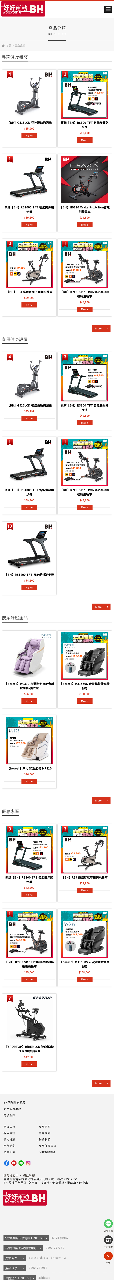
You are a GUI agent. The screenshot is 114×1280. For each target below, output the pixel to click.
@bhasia (44, 1277)
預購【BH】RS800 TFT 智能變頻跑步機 (85, 124)
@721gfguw (60, 1237)
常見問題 (45, 1133)
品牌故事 (9, 1127)
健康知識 (9, 1152)
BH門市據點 (47, 1152)
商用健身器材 (12, 1109)
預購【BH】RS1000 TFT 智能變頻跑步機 (29, 209)
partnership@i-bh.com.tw (47, 1257)
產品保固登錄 (48, 1146)
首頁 (8, 45)
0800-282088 (38, 1267)
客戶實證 (9, 1133)
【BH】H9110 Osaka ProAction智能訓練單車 (85, 209)
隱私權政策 (10, 1175)
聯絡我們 (45, 1139)
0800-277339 (55, 1247)
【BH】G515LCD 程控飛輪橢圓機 (29, 122)
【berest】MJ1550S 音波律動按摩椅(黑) (85, 686)
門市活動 (9, 1146)
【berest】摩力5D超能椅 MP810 (29, 768)
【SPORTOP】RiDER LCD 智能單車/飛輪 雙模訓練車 (29, 1049)
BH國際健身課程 (14, 1102)
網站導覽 (29, 1175)
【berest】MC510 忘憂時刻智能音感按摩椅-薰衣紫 (29, 686)
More (29, 135)
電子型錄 (9, 1115)
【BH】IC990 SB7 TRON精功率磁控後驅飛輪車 (84, 294)
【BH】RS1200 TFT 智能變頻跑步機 (29, 574)
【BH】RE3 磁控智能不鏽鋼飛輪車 (29, 292)
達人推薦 (9, 1139)
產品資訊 (45, 1127)
